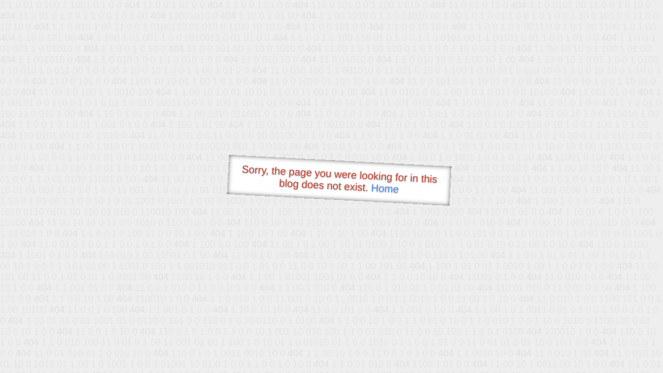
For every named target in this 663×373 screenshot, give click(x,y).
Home (385, 188)
